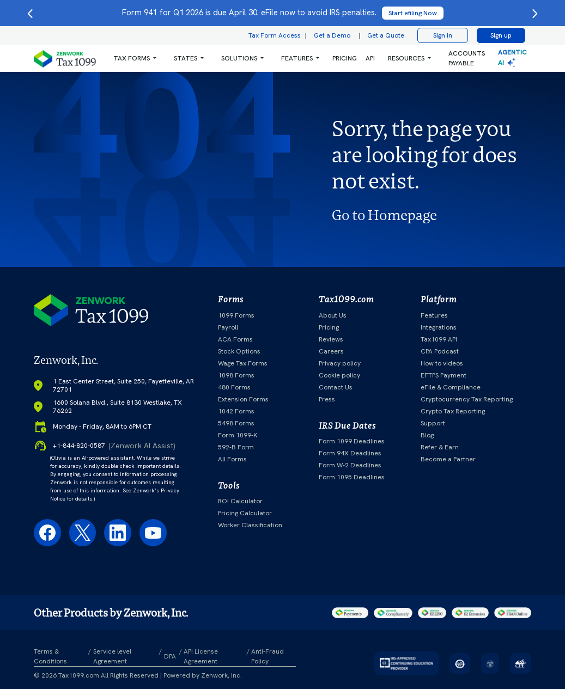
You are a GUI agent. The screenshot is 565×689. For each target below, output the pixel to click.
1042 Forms (236, 411)
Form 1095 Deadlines (352, 477)
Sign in (442, 35)
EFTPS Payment (443, 375)
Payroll (228, 327)
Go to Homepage (384, 215)
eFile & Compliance (451, 387)
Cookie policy (339, 375)
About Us (333, 315)
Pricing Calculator (245, 513)
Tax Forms (131, 58)
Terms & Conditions (50, 656)
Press (327, 399)
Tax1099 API (439, 339)
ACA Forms (235, 339)
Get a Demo (332, 35)
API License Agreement (201, 656)
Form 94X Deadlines (350, 453)
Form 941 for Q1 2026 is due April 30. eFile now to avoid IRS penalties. (283, 12)
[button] (135, 58)
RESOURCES (406, 58)
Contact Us (336, 387)
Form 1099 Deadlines (352, 441)
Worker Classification (250, 525)
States (185, 58)
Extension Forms (243, 399)
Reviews (331, 339)
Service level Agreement (112, 656)
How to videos (442, 363)
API (370, 58)
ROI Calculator (240, 501)
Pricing (329, 327)
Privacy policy (340, 363)
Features (434, 315)
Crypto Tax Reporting (453, 411)
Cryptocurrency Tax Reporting (467, 399)
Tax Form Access (274, 35)
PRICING (344, 58)
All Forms (232, 459)
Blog (427, 435)
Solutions (239, 58)
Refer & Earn (440, 447)
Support (433, 423)
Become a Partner (448, 459)
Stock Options (239, 351)
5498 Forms (236, 423)
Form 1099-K (238, 435)
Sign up (501, 35)
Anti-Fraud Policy (267, 656)
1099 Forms (236, 315)
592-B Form (236, 447)
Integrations (439, 327)
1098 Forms (236, 375)
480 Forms (234, 387)
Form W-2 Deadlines (350, 465)
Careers (331, 351)
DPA (170, 656)
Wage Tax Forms (243, 363)
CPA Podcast (440, 351)
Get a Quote (385, 35)
